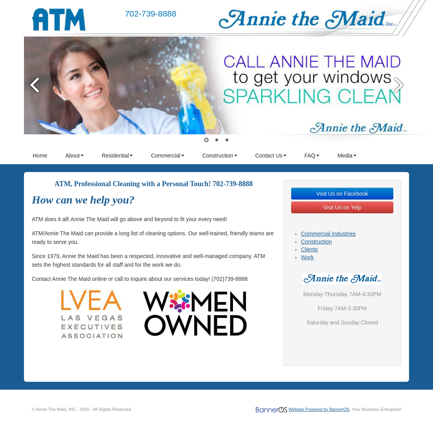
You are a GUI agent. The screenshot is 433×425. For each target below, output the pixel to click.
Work (307, 257)
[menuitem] (40, 155)
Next (399, 84)
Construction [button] (219, 155)
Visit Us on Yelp (342, 207)
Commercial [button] (167, 155)
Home (40, 155)
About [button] (74, 155)
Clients (309, 249)
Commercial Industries (328, 234)
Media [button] (347, 155)
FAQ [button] (312, 155)
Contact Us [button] (270, 155)
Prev (34, 84)
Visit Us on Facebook (342, 194)
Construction (316, 241)
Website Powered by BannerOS (318, 409)
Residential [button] (117, 155)
